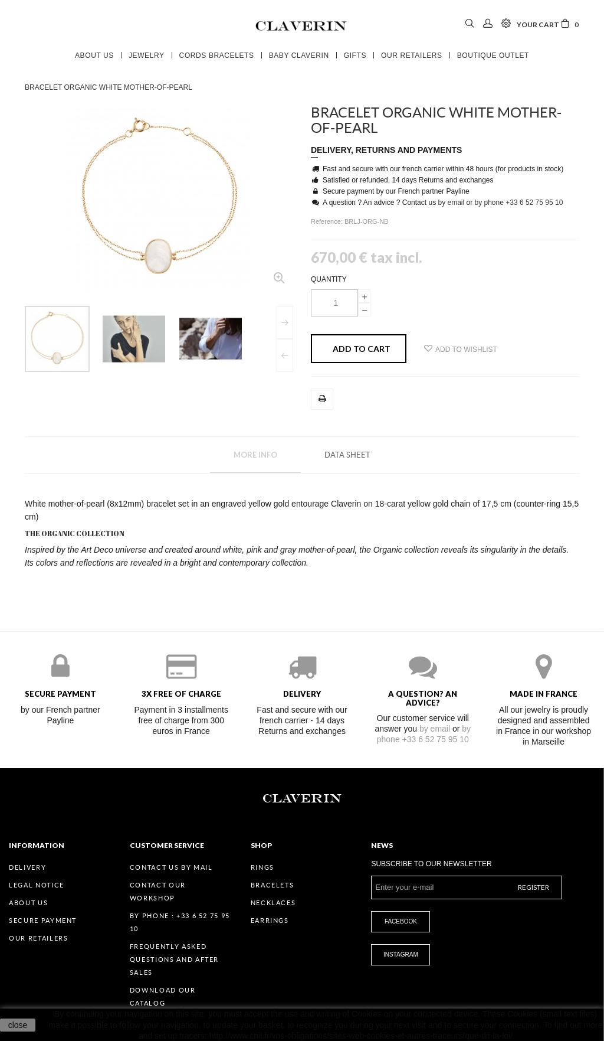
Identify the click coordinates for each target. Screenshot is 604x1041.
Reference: (327, 221)
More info (255, 454)
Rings (262, 867)
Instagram (400, 954)
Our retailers (38, 938)
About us (28, 902)
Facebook (401, 921)
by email (451, 202)
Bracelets (272, 885)
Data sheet (347, 455)
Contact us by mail (171, 867)
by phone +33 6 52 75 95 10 (519, 202)
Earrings (270, 920)
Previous (285, 355)
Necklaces (273, 902)
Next (285, 322)
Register (533, 887)
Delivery (27, 867)
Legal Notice (36, 885)
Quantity (329, 279)
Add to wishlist (460, 349)
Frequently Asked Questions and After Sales (174, 959)
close (18, 1025)
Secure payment (43, 920)
